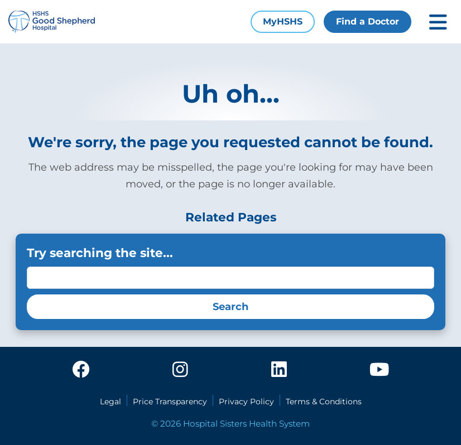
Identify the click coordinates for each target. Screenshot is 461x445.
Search (230, 307)
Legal (110, 401)
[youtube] (379, 370)
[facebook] (81, 370)
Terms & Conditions (324, 401)
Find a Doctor (367, 21)
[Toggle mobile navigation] (438, 22)
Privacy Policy (246, 401)
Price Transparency (170, 401)
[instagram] (180, 370)
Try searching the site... (100, 252)
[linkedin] (279, 370)
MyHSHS (282, 21)
